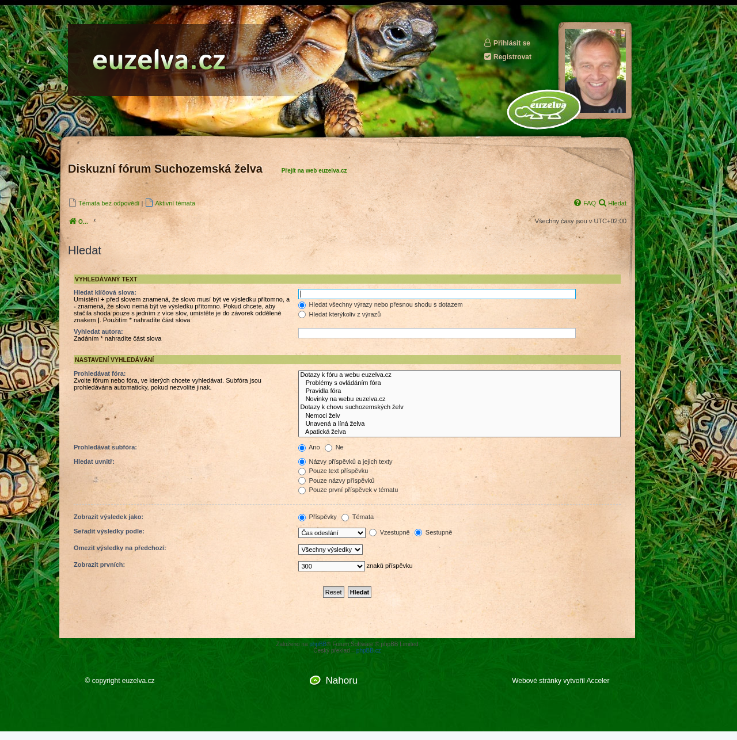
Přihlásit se (506, 43)
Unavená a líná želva (459, 424)
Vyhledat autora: (98, 331)
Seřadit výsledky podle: (109, 531)
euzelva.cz (138, 681)
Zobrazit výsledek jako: (108, 516)
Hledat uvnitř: (94, 461)
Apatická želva (459, 432)
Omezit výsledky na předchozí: (120, 547)
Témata (357, 516)
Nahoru (341, 680)
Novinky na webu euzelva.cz (459, 399)
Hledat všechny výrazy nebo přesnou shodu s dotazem (380, 304)
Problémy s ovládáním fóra (459, 383)
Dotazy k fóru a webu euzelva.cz (459, 375)
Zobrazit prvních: (99, 564)
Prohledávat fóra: (100, 373)
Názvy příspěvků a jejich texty (345, 461)
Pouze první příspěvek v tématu (348, 489)
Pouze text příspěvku (333, 470)
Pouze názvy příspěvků (336, 480)
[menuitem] (103, 203)
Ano (309, 447)
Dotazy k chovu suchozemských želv (459, 407)
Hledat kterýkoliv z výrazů (339, 314)
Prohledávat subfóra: (105, 447)
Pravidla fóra (459, 391)
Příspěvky (317, 516)
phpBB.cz (368, 650)
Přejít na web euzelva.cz (314, 170)
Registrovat (507, 56)
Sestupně (434, 532)
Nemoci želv (459, 416)
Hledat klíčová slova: (105, 292)
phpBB (317, 644)
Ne (334, 447)
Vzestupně (389, 532)
